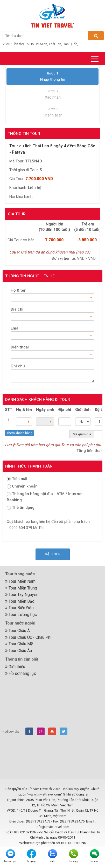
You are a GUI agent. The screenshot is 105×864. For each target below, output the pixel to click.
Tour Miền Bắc (19, 601)
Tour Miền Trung (21, 588)
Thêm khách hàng (19, 433)
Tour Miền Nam (20, 581)
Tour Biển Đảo (19, 607)
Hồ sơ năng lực (20, 673)
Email (15, 328)
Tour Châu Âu (18, 650)
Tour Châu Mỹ (19, 643)
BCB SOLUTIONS (73, 843)
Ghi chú (18, 366)
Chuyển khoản (22, 486)
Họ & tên (18, 290)
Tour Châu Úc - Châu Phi (28, 637)
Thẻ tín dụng (20, 507)
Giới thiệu (15, 666)
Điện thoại (20, 347)
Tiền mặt (17, 478)
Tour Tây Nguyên (21, 594)
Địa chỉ (17, 309)
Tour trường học (21, 614)
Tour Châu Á (17, 630)
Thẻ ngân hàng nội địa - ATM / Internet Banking (45, 496)
